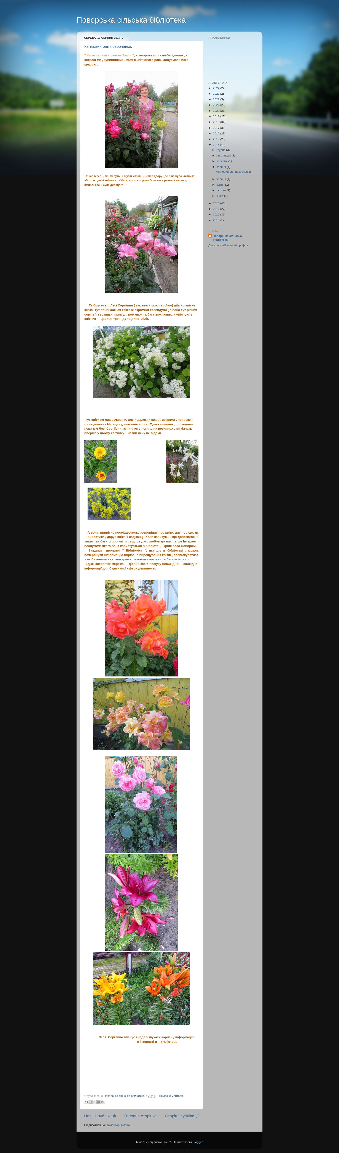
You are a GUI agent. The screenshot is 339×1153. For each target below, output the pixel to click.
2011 (216, 214)
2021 (216, 105)
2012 (216, 209)
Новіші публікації (100, 1116)
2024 (216, 88)
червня (221, 179)
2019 (216, 116)
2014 (216, 145)
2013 (216, 203)
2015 (216, 139)
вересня (222, 161)
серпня (221, 167)
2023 (216, 93)
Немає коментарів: (171, 1095)
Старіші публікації (182, 1116)
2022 (216, 99)
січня (220, 196)
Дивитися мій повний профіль (228, 245)
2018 (216, 122)
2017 (216, 127)
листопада (224, 155)
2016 (216, 133)
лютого (221, 190)
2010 (216, 220)
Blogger (198, 1142)
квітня (220, 184)
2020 (216, 110)
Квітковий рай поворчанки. (108, 46)
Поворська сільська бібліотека (131, 20)
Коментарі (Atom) (118, 1125)
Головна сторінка (140, 1116)
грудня (221, 150)
